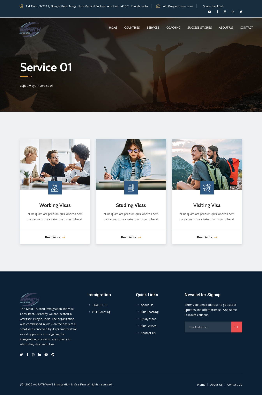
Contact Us (148, 333)
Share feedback (213, 6)
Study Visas (148, 319)
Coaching (173, 27)
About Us (226, 27)
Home (113, 27)
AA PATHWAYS (43, 384)
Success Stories (199, 27)
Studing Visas (131, 205)
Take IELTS (99, 305)
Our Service (148, 326)
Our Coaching (150, 312)
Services (153, 27)
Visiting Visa (207, 205)
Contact (246, 27)
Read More (55, 237)
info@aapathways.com (178, 6)
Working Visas (55, 205)
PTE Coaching (101, 312)
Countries (132, 27)
